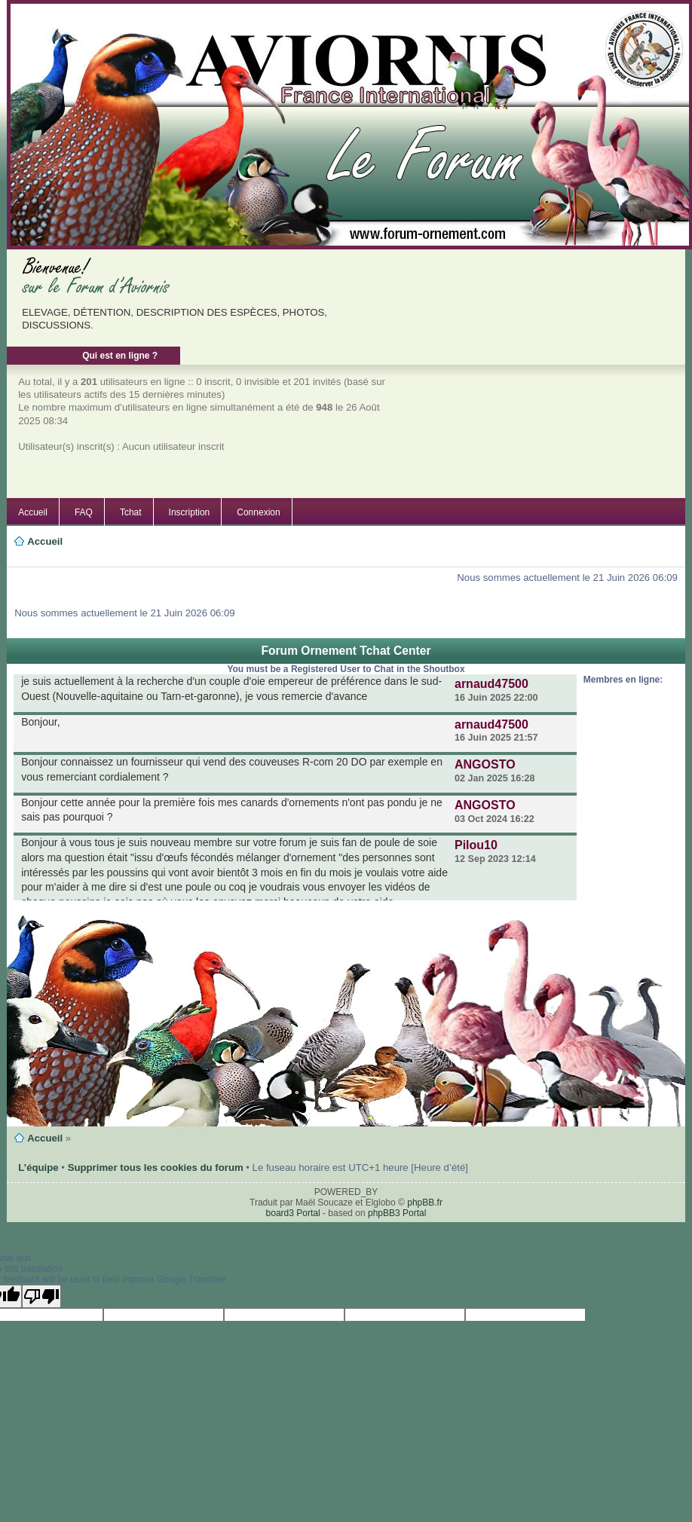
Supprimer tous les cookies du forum (155, 1167)
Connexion (258, 512)
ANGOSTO (485, 764)
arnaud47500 (491, 683)
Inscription (189, 512)
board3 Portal (293, 1213)
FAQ (84, 512)
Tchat (131, 512)
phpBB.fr (424, 1202)
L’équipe (38, 1167)
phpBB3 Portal (397, 1213)
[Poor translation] (41, 1296)
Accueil (32, 512)
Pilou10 (476, 845)
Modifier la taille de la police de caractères (33, 559)
